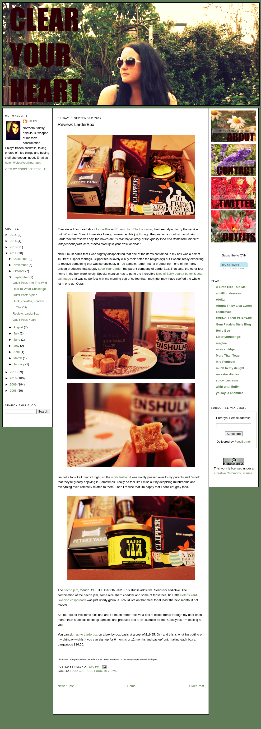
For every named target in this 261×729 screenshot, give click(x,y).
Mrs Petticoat (225, 361)
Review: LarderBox (26, 313)
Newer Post (66, 686)
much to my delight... (231, 368)
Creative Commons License (233, 473)
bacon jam (71, 590)
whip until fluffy (227, 386)
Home (131, 686)
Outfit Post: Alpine (25, 295)
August (19, 327)
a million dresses (228, 293)
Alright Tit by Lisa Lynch (234, 305)
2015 (14, 235)
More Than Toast (228, 355)
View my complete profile (25, 169)
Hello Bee (223, 330)
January (19, 364)
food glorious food (86, 671)
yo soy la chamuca (229, 393)
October (19, 271)
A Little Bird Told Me (231, 287)
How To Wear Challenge (29, 289)
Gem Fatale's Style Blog (233, 324)
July (17, 333)
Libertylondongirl (228, 337)
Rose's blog (124, 229)
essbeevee (224, 312)
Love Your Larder (109, 268)
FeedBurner (243, 441)
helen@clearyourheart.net (23, 162)
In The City (20, 307)
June (17, 339)
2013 (14, 247)
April (17, 352)
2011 (14, 372)
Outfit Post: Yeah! (24, 319)
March (18, 358)
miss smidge (225, 349)
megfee (221, 343)
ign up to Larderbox (84, 634)
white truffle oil (121, 477)
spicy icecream (227, 380)
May (17, 346)
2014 (14, 241)
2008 (14, 390)
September (21, 277)
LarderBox (103, 229)
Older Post (196, 686)
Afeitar (221, 299)
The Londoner (142, 229)
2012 (14, 253)
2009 (14, 384)
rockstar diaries (227, 374)
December (21, 258)
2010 (14, 378)
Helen (32, 121)
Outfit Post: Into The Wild (30, 282)
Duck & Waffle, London (28, 301)
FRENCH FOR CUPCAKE (234, 318)
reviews (110, 671)
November (21, 265)
